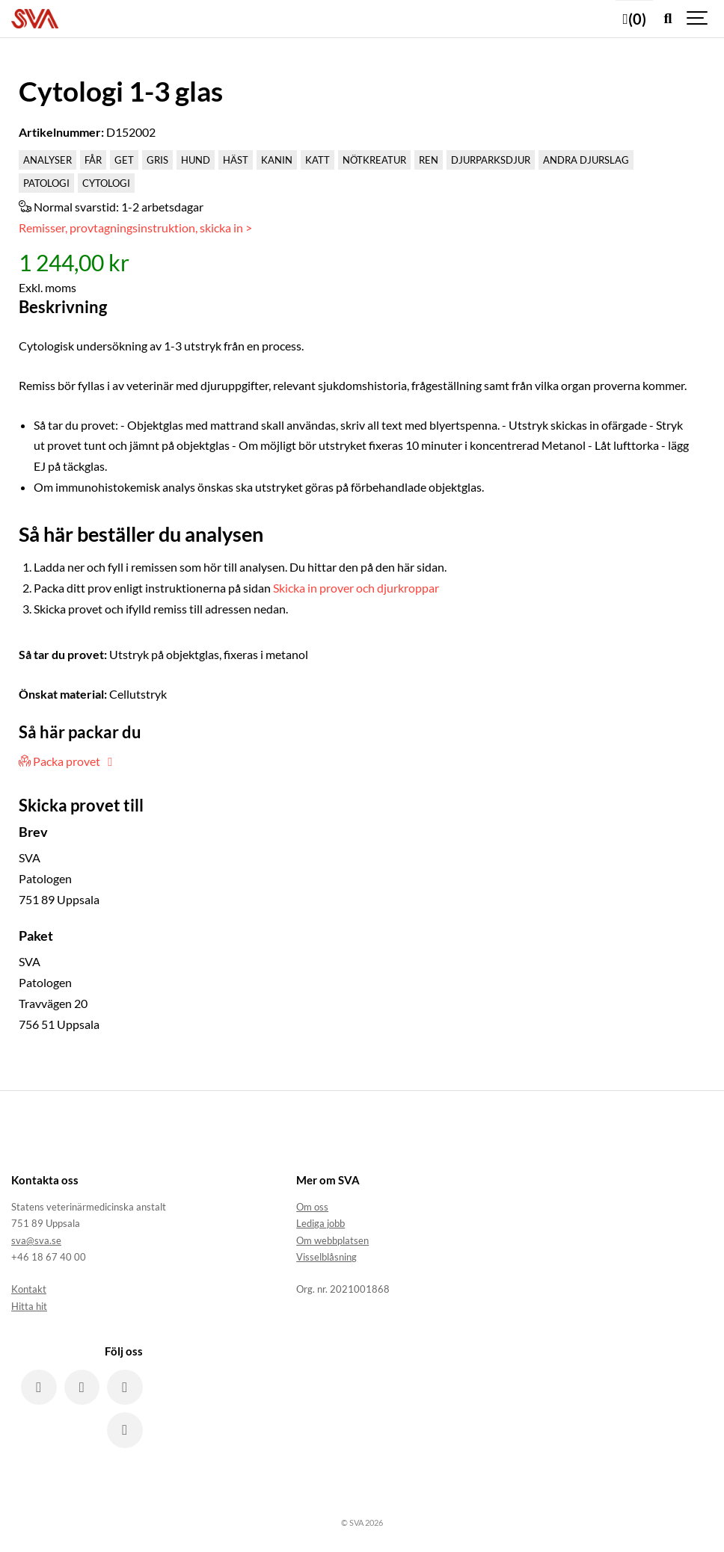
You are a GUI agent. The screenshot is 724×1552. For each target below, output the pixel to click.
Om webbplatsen (332, 1240)
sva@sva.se (36, 1240)
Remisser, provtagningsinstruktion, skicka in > (135, 227)
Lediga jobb (320, 1223)
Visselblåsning (326, 1257)
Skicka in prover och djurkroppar (356, 588)
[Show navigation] (698, 18)
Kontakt (28, 1289)
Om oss (312, 1207)
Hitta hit (29, 1306)
